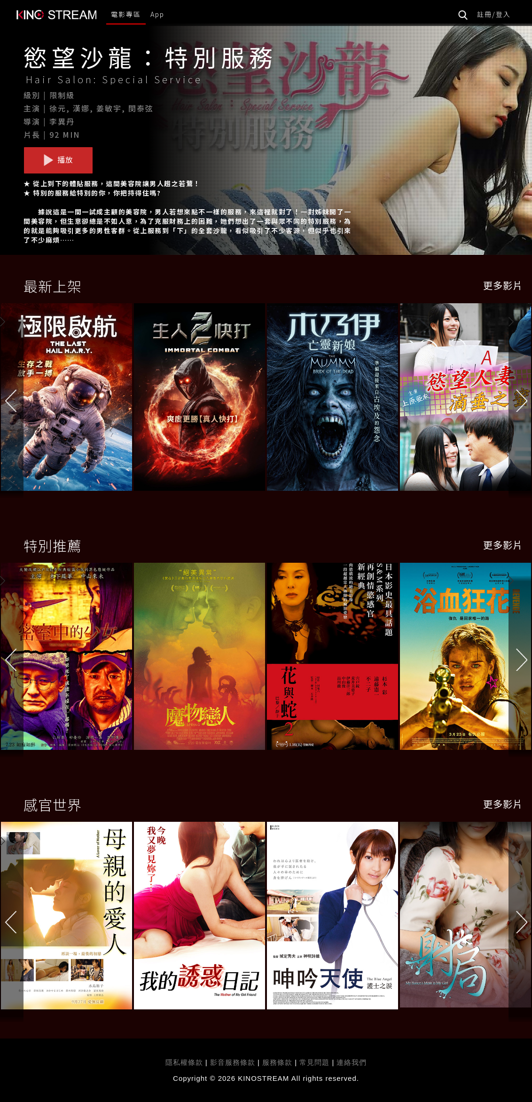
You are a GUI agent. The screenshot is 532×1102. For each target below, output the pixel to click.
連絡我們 (351, 1062)
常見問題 (314, 1062)
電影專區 (126, 14)
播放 (58, 160)
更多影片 (503, 285)
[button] (520, 400)
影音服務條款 (232, 1062)
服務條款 (278, 1062)
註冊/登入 (494, 14)
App (157, 14)
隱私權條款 (184, 1062)
